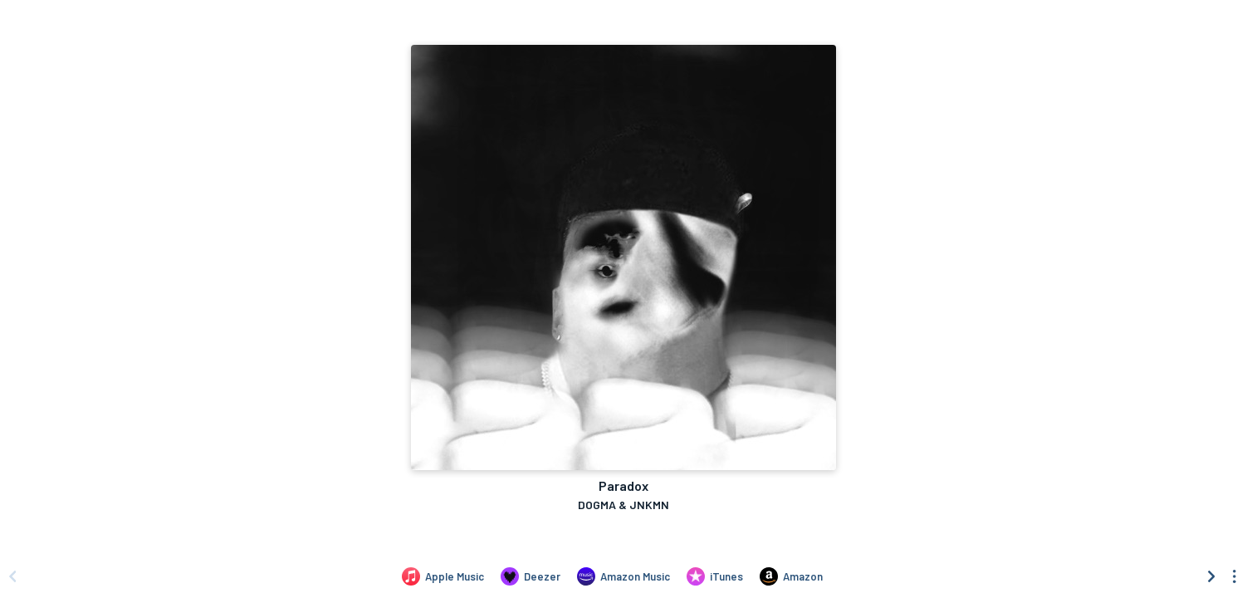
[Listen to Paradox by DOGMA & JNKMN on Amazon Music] (623, 576)
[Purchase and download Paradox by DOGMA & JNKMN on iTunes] (715, 576)
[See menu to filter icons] (1234, 576)
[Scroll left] (12, 576)
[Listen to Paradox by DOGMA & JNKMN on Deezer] (530, 576)
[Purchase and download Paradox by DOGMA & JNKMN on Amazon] (791, 576)
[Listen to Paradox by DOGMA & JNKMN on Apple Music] (443, 576)
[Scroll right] (1211, 576)
